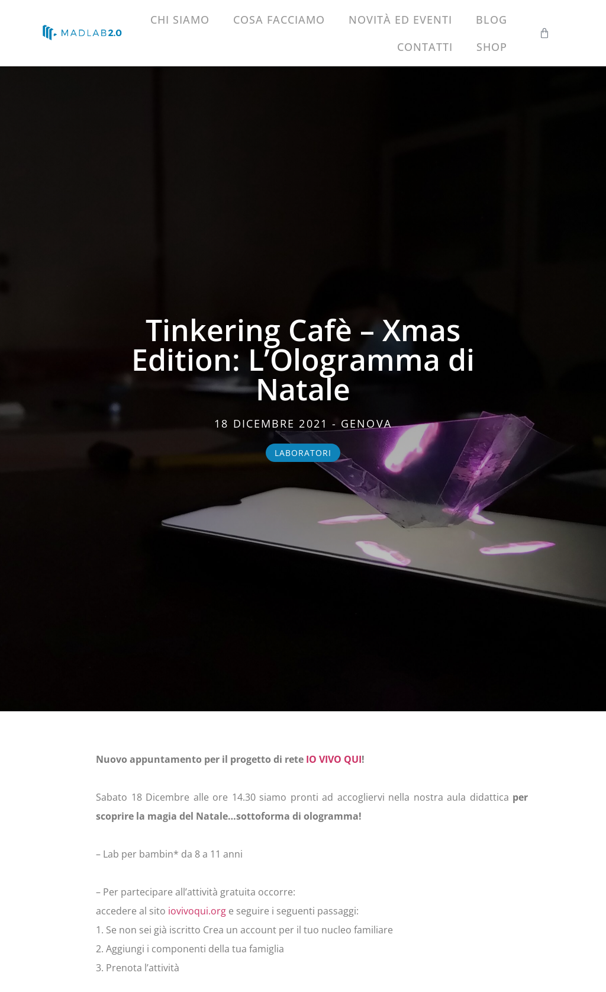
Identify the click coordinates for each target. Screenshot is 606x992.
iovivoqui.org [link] (197, 910)
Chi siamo (179, 19)
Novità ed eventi (400, 19)
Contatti (425, 47)
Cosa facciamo (279, 19)
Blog (491, 19)
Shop (491, 47)
